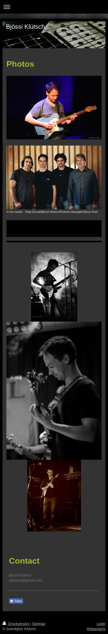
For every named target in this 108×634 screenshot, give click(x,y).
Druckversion (16, 624)
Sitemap (38, 624)
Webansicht (96, 629)
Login (101, 624)
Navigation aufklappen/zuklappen (54, 6)
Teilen (16, 601)
